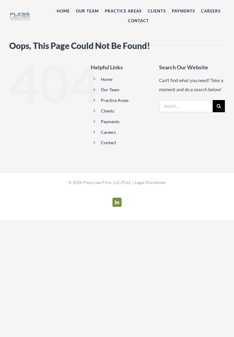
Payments (110, 121)
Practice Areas (115, 100)
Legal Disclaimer (150, 182)
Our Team (110, 89)
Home (106, 79)
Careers (108, 132)
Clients (107, 110)
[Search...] (186, 106)
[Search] (219, 106)
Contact (108, 142)
